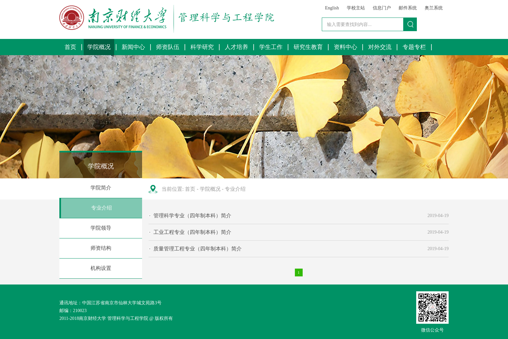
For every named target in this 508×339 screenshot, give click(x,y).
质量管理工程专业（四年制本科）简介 (197, 248)
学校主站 (356, 8)
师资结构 (101, 248)
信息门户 (382, 8)
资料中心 (345, 47)
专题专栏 (414, 47)
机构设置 (101, 268)
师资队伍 (167, 47)
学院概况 (99, 47)
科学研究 (202, 47)
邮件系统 (408, 8)
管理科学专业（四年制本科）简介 (192, 215)
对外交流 (380, 47)
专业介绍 (101, 208)
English (332, 8)
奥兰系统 (434, 8)
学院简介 (101, 187)
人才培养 (236, 47)
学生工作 (271, 47)
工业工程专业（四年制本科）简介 (192, 232)
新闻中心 (133, 47)
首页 (70, 47)
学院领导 (101, 228)
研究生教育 (308, 47)
